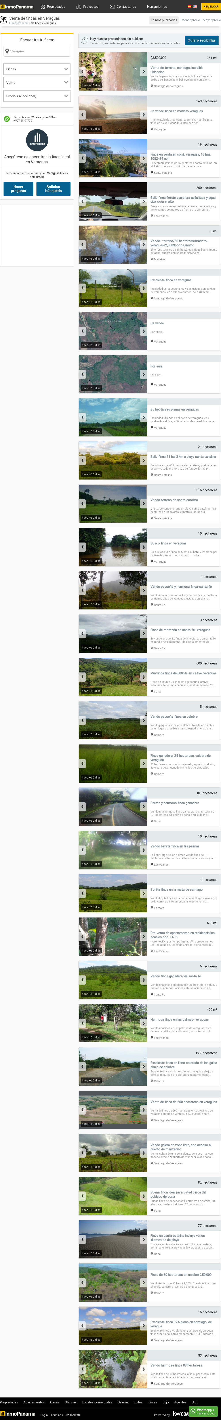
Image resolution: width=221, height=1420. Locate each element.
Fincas (37, 69)
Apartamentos (34, 1402)
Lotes (138, 1402)
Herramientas (157, 6)
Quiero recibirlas (202, 40)
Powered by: (162, 1415)
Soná (157, 691)
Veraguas (160, 129)
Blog (195, 1402)
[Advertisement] (37, 235)
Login (44, 1415)
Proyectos (91, 6)
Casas (54, 1402)
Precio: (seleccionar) (37, 96)
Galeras (123, 1402)
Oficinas (71, 1402)
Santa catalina (163, 173)
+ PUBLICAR (211, 6)
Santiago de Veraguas (168, 86)
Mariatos (159, 259)
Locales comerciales (97, 1402)
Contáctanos (126, 6)
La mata (159, 908)
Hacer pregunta (18, 189)
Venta (37, 82)
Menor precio (191, 20)
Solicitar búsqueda (53, 189)
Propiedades (56, 6)
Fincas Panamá (19, 23)
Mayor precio (212, 20)
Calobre (159, 735)
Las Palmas (161, 216)
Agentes (180, 1402)
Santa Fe (159, 605)
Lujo (166, 1402)
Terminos (57, 1415)
